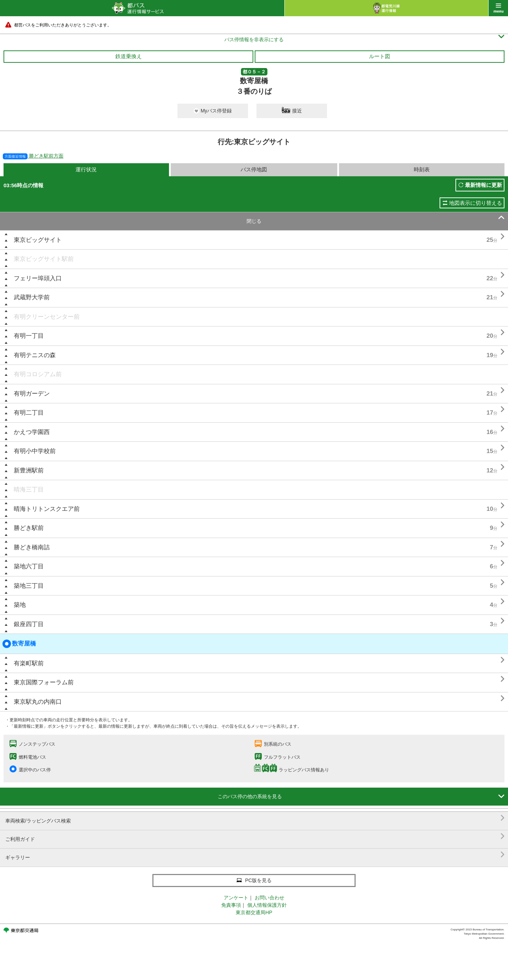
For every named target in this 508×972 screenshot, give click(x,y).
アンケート (236, 897)
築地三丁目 (29, 585)
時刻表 (422, 169)
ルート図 (379, 56)
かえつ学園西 (32, 432)
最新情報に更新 (483, 185)
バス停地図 (254, 169)
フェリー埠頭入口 (38, 278)
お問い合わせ (269, 897)
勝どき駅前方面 (33, 156)
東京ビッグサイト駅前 (44, 259)
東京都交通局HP (254, 912)
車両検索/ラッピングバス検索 (254, 818)
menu (498, 8)
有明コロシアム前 (38, 374)
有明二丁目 (29, 412)
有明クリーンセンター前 (47, 316)
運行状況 (86, 169)
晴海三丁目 (29, 489)
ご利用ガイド (254, 836)
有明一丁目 (29, 335)
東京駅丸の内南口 (38, 701)
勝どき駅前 (29, 528)
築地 (20, 604)
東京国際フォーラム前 (44, 682)
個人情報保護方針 (267, 905)
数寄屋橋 (19, 644)
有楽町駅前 (29, 663)
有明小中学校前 (35, 451)
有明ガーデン (32, 393)
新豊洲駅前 (29, 470)
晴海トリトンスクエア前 (47, 509)
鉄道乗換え (128, 56)
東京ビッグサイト (38, 240)
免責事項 (231, 905)
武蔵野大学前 (32, 297)
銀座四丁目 (29, 624)
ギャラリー (254, 855)
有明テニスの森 (35, 355)
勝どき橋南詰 (32, 547)
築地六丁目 (29, 566)
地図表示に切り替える (475, 203)
